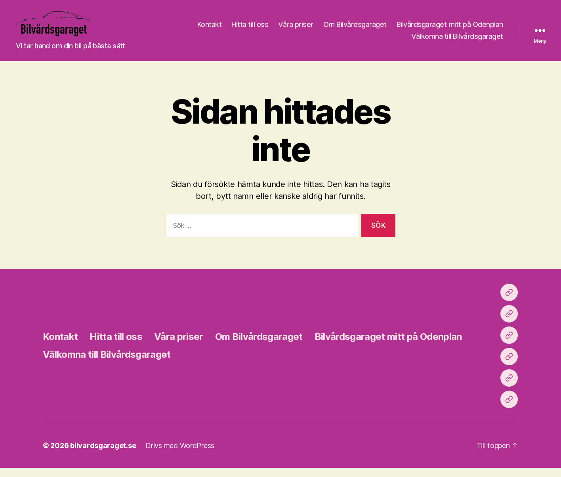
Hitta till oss (366, 29)
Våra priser (412, 29)
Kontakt (326, 29)
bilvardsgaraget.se (103, 454)
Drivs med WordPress (179, 454)
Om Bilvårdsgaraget (471, 29)
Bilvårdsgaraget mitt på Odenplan (348, 40)
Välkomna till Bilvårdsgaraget (457, 40)
